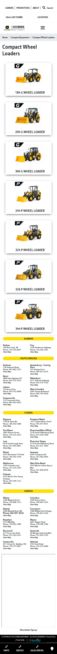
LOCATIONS (42, 17)
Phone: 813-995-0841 (12, 446)
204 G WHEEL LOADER (30, 132)
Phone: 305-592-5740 (12, 456)
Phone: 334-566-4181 (39, 349)
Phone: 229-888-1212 (12, 502)
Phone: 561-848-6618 (39, 470)
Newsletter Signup (28, 629)
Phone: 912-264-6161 (12, 535)
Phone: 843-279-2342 (12, 380)
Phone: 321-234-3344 (12, 467)
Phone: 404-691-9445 (13, 513)
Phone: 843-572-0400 (12, 391)
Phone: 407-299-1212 (12, 481)
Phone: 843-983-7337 (12, 369)
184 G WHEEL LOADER (30, 92)
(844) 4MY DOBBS (14, 17)
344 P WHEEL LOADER (30, 328)
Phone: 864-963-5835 (12, 402)
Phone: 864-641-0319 (39, 371)
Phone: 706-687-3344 (39, 502)
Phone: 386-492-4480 (12, 424)
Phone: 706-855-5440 (39, 513)
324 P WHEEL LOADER (30, 250)
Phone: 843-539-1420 (39, 382)
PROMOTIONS (23, 7)
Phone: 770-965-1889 (12, 524)
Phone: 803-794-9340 (39, 393)
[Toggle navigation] (43, 28)
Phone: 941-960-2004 (39, 456)
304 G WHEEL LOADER (30, 171)
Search (47, 7)
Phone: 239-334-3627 (12, 435)
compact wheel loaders (44, 37)
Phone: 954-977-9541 (39, 424)
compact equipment (20, 37)
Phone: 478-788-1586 (39, 524)
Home (5, 37)
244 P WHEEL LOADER (30, 210)
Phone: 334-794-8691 (12, 349)
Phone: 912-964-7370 (39, 535)
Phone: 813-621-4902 (39, 446)
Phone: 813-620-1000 (39, 435)
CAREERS (9, 7)
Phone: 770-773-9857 (12, 546)
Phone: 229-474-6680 (39, 546)
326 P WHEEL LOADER (30, 289)
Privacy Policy (50, 637)
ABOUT (36, 7)
